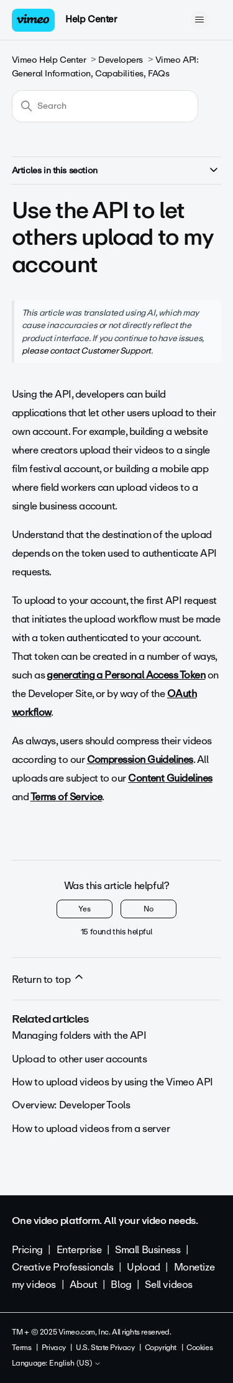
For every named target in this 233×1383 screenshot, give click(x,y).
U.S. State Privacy (105, 1347)
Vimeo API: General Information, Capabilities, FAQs (105, 67)
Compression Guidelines (140, 759)
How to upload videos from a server (91, 1128)
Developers (120, 60)
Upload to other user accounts (79, 1059)
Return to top (48, 979)
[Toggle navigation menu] (199, 20)
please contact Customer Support (86, 350)
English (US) (75, 1363)
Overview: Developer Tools (71, 1105)
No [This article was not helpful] (148, 909)
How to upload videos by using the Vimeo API (112, 1082)
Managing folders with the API (79, 1035)
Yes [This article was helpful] (84, 909)
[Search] (105, 106)
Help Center (91, 19)
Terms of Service (66, 796)
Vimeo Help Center (49, 60)
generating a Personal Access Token (126, 675)
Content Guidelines (170, 778)
